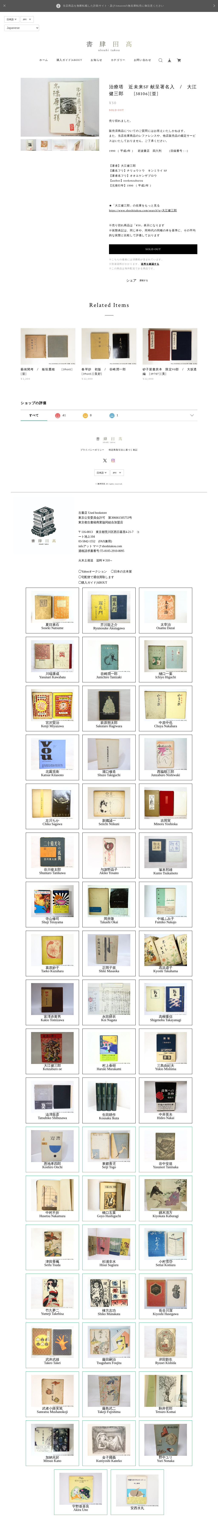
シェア (131, 280)
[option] (60, 107)
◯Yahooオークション (92, 571)
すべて (34, 415)
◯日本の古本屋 (121, 571)
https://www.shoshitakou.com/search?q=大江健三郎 (143, 210)
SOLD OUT (153, 249)
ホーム (43, 60)
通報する (143, 280)
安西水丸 (137, 1508)
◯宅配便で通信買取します (96, 577)
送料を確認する (150, 264)
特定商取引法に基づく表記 (123, 450)
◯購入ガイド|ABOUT (92, 582)
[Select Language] (21, 28)
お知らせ (96, 60)
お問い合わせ (142, 60)
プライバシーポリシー (92, 450)
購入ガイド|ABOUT (69, 60)
